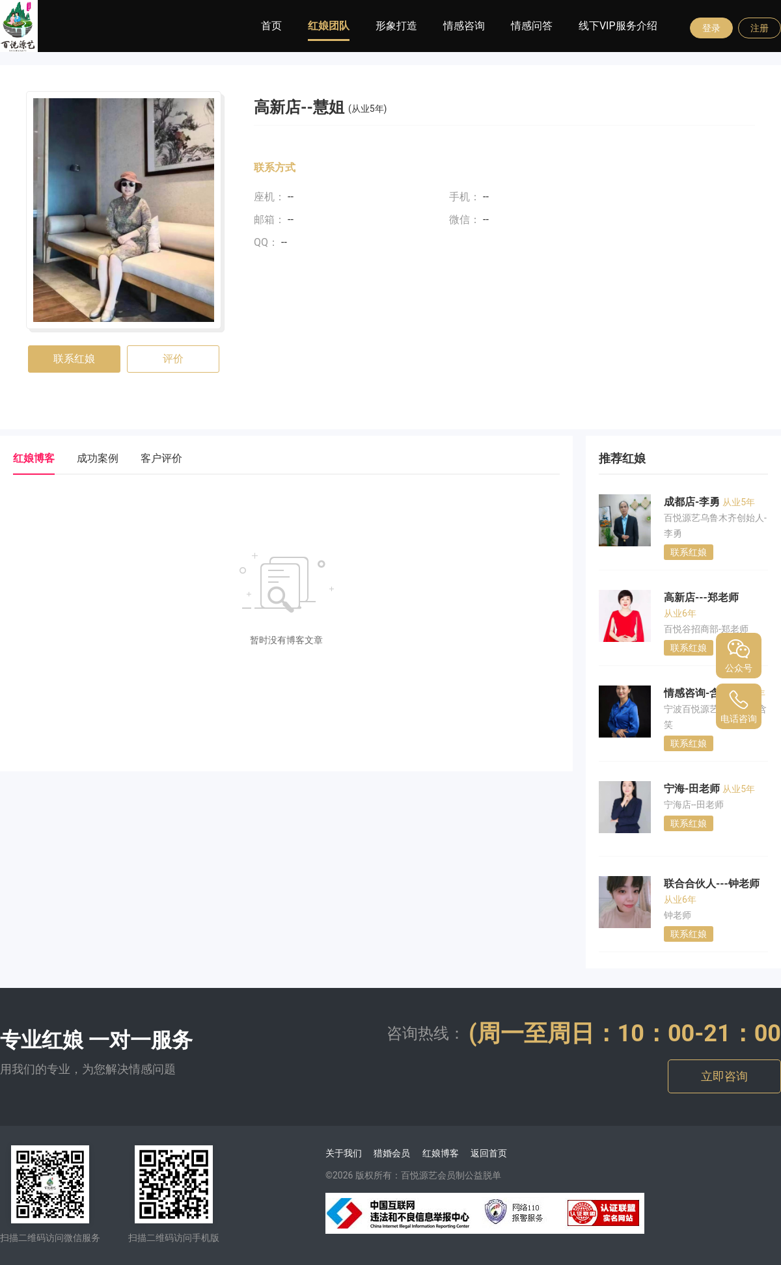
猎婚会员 (392, 1153)
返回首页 (489, 1153)
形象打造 (396, 26)
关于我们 (343, 1153)
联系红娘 (74, 359)
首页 (271, 26)
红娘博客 (440, 1153)
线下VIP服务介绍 (618, 26)
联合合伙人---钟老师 (712, 883)
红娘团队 (328, 26)
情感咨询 (464, 26)
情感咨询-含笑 (698, 693)
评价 (173, 359)
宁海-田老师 (693, 788)
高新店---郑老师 (701, 597)
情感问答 (532, 26)
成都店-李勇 (693, 502)
